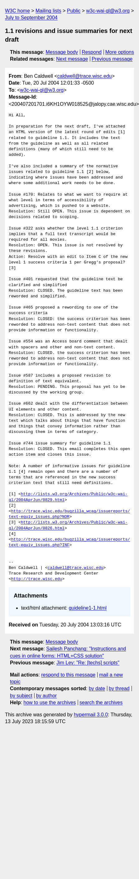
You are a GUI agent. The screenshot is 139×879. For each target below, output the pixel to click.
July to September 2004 (31, 17)
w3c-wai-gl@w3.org (108, 10)
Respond (92, 52)
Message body (62, 52)
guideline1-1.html (88, 608)
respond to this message (68, 674)
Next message (72, 59)
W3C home (17, 10)
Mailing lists (48, 10)
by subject (21, 695)
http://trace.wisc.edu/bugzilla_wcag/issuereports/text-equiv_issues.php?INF (69, 542)
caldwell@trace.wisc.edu (84, 76)
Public (74, 10)
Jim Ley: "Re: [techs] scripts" (87, 662)
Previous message (112, 59)
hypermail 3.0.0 (91, 714)
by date (97, 688)
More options (119, 52)
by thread (119, 688)
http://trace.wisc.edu (36, 579)
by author (46, 695)
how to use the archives (50, 702)
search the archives (101, 702)
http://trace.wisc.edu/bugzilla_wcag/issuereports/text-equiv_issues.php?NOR (69, 514)
